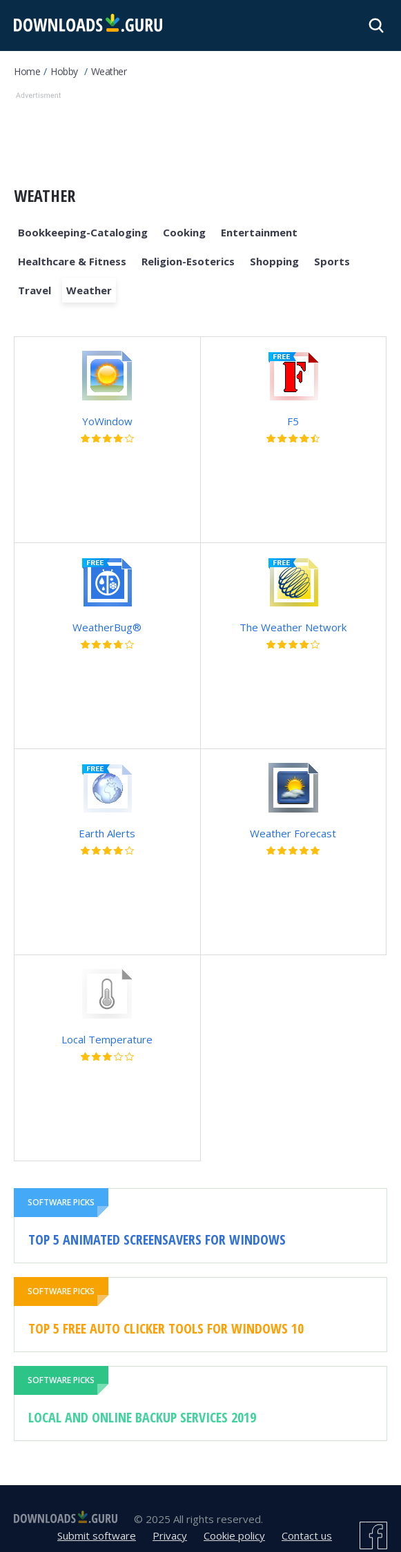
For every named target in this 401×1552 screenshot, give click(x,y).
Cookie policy (234, 1535)
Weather (109, 71)
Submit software (96, 1535)
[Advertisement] (200, 137)
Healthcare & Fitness (72, 261)
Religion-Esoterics (188, 261)
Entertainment (259, 232)
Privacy (170, 1535)
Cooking (184, 232)
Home (27, 71)
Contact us (307, 1535)
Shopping (274, 261)
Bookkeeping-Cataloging (83, 232)
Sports (332, 261)
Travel (34, 290)
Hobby (64, 71)
